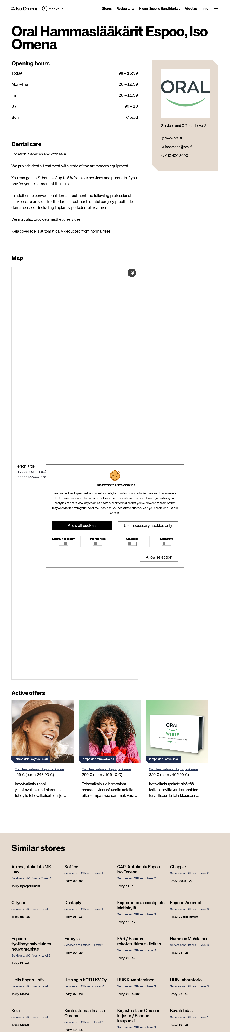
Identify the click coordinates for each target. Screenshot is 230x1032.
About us (191, 8)
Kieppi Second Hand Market (159, 8)
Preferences (97, 539)
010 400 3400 (176, 156)
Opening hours (56, 9)
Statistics (132, 539)
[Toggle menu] (215, 9)
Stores (107, 8)
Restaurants (125, 8)
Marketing (166, 539)
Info (205, 8)
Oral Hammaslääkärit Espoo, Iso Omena (39, 769)
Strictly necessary (63, 539)
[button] (51, 8)
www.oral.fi (173, 138)
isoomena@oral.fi (178, 147)
